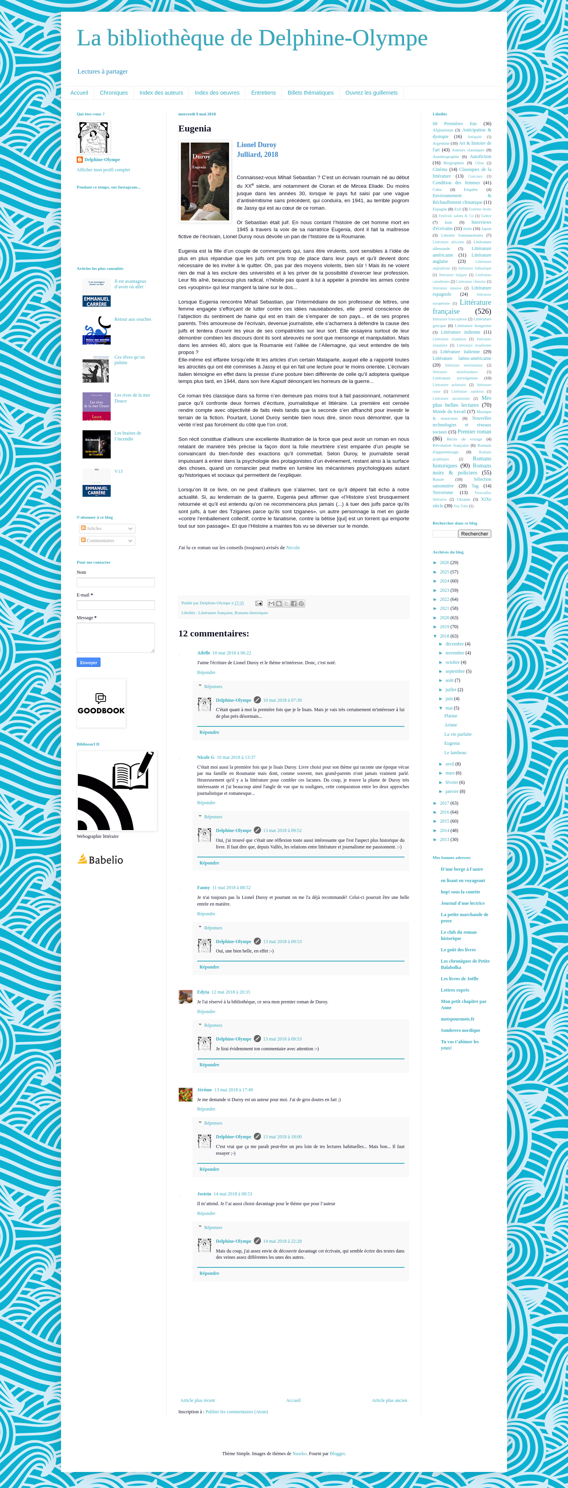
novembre (456, 653)
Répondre (206, 672)
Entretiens (263, 93)
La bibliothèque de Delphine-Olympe (252, 37)
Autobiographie (446, 156)
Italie (467, 228)
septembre (456, 671)
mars (451, 773)
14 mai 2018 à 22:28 (282, 1241)
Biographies (454, 162)
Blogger (337, 1453)
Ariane (450, 725)
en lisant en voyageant (463, 880)
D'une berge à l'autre (462, 869)
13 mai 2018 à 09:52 (282, 830)
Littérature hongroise (473, 325)
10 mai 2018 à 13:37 (236, 757)
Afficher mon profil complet (103, 170)
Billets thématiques (311, 93)
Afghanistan (443, 130)
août (450, 680)
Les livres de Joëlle (459, 978)
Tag (474, 486)
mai (450, 708)
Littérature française (215, 612)
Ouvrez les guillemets (371, 93)
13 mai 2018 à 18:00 (282, 1136)
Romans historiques (251, 612)
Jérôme (204, 1090)
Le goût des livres (458, 949)
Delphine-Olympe (234, 700)
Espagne (440, 209)
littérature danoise (447, 288)
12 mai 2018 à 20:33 (231, 992)
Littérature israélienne (474, 345)
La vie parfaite (458, 734)
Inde (448, 222)
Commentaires (97, 540)
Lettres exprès (455, 990)
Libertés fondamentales (462, 235)
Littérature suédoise (467, 391)
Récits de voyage (464, 439)
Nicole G (205, 757)
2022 (445, 599)
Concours (475, 176)
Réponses (213, 686)
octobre (453, 662)
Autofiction (480, 156)
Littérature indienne (460, 332)
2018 (445, 636)
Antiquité (474, 137)
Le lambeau (455, 752)
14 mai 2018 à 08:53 (233, 1194)
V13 (119, 471)
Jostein (204, 1194)
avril (450, 764)
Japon (486, 228)
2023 (445, 590)
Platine (450, 716)
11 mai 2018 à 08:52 (231, 887)
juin (450, 698)
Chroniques (114, 93)
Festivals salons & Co (456, 216)
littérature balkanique (474, 268)
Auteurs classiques (468, 149)
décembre (455, 644)
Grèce (486, 215)
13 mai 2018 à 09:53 (282, 941)
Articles (91, 528)
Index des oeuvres (217, 93)
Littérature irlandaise (449, 339)
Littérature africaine (448, 242)
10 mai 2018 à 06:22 (231, 653)
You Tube (460, 506)
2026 (445, 562)
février (452, 782)
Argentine (441, 143)
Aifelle (203, 653)
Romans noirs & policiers (462, 469)
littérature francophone (450, 319)
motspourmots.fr (458, 1019)
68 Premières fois (455, 123)
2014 (445, 830)
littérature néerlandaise (464, 365)
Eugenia (452, 743)
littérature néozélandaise (455, 372)
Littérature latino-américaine (462, 358)
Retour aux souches (133, 319)
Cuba (437, 189)
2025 (445, 572)
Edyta (203, 992)
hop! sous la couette (460, 892)
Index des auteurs (161, 93)
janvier (453, 791)
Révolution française (451, 445)
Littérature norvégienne (455, 378)
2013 (445, 839)
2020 (445, 617)
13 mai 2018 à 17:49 (233, 1090)
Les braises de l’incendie (128, 435)
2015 (445, 821)
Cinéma (440, 169)
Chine (479, 163)
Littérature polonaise (449, 385)
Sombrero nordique (460, 1030)
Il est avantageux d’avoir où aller (130, 284)
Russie (438, 479)
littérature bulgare (453, 275)
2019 (445, 626)
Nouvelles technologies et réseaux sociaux (462, 425)
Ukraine (463, 499)
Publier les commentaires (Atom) (237, 1411)
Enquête (471, 189)
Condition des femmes (456, 182)
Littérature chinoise (470, 281)
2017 (445, 803)
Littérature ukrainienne (451, 398)
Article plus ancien (389, 1400)
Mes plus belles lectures (462, 401)
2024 (445, 581)
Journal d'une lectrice (463, 903)
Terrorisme (443, 492)
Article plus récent (197, 1400)
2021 (445, 608)
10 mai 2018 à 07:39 (282, 700)
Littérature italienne (460, 351)
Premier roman (474, 431)
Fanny (203, 887)
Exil (457, 209)
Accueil (79, 93)
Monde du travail (449, 411)
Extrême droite (480, 209)
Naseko (300, 1453)
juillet (452, 689)
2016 (445, 812)
